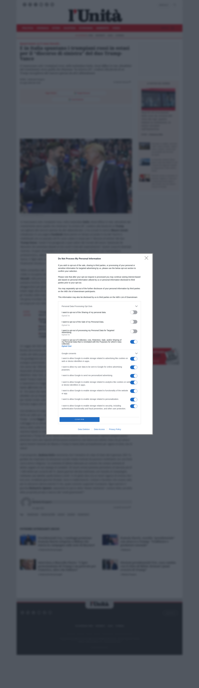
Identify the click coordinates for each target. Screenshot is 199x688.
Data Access (99, 429)
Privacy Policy (115, 429)
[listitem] (99, 306)
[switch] (133, 312)
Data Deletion (84, 429)
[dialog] (99, 344)
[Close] (147, 258)
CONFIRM (79, 420)
